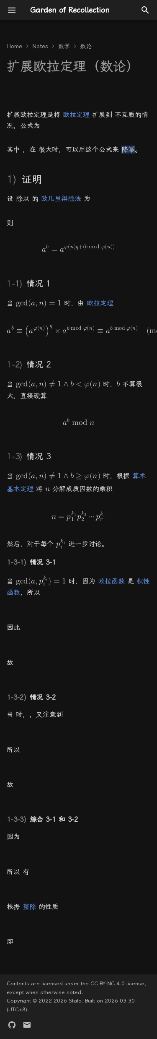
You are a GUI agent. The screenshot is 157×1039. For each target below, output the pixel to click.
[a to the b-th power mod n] (78, 422)
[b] (118, 383)
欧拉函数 (111, 581)
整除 (29, 907)
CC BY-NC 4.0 (107, 983)
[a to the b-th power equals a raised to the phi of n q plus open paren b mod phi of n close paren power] (78, 249)
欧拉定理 (76, 115)
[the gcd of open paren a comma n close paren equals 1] (39, 302)
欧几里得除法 (61, 199)
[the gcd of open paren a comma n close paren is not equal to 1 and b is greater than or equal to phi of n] (58, 475)
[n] (47, 488)
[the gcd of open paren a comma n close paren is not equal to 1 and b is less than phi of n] (58, 383)
